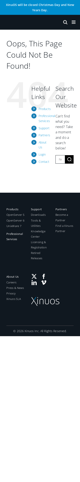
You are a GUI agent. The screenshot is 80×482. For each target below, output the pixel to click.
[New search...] (60, 159)
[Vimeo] (43, 282)
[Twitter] (34, 276)
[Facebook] (43, 276)
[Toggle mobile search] (65, 22)
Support (44, 128)
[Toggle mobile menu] (74, 22)
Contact (44, 162)
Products (45, 109)
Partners (44, 135)
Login (42, 154)
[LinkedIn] (34, 282)
